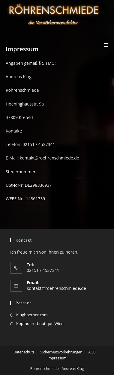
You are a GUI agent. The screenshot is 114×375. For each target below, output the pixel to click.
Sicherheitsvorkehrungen (61, 352)
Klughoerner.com (32, 314)
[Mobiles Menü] (106, 45)
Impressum (56, 358)
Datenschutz (24, 352)
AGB (91, 352)
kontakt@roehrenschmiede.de (56, 288)
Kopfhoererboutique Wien (40, 323)
